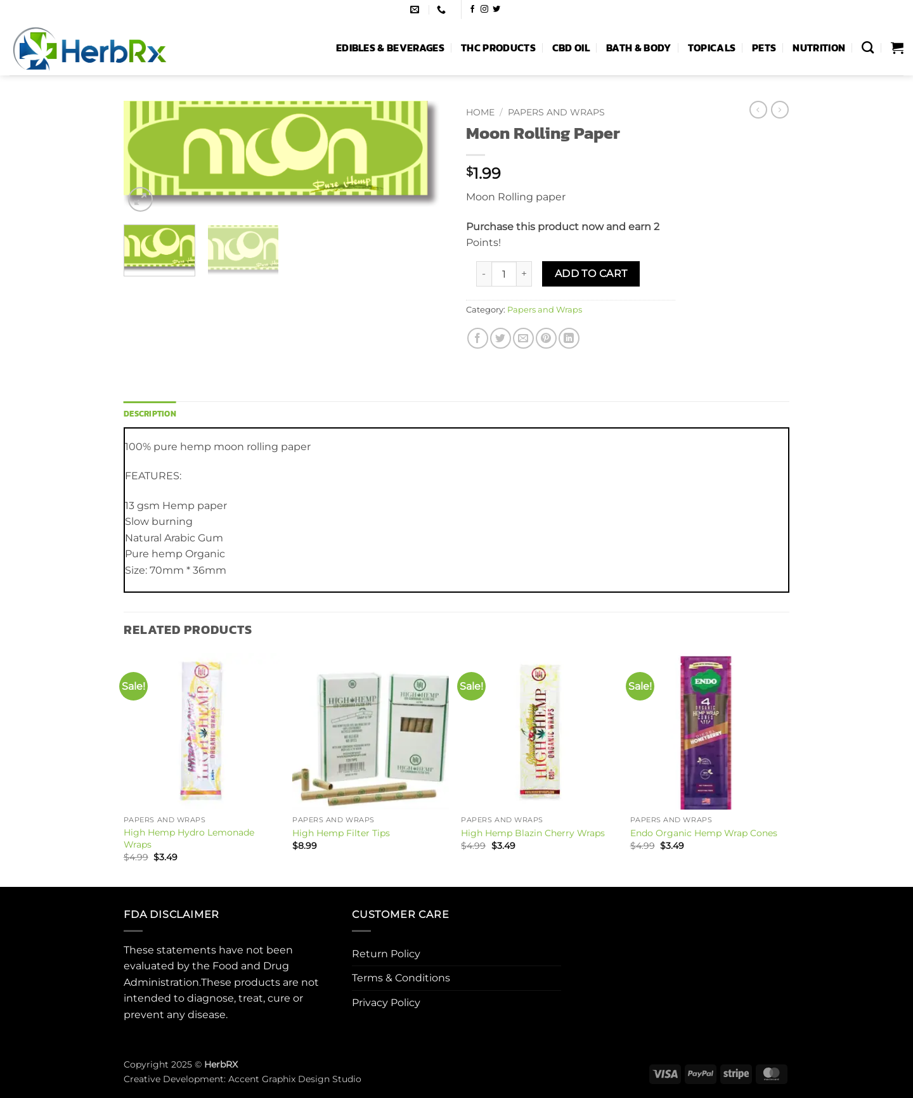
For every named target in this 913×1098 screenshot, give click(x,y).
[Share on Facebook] (477, 338)
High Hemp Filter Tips (341, 833)
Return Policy (386, 954)
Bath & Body (638, 47)
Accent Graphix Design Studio (294, 1079)
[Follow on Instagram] (484, 9)
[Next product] (758, 110)
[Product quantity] (504, 274)
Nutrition (819, 47)
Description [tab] (150, 414)
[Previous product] (780, 110)
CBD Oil (571, 47)
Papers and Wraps (556, 112)
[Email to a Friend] (523, 338)
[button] (897, 47)
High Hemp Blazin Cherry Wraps (533, 833)
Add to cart (591, 274)
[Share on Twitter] (500, 338)
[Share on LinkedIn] (569, 338)
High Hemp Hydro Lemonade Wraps (189, 838)
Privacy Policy (386, 1003)
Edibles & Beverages (390, 47)
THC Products (498, 47)
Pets (764, 47)
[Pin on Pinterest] (546, 338)
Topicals (712, 47)
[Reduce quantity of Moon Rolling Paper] (483, 274)
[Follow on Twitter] (496, 9)
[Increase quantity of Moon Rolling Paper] (524, 274)
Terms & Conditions (401, 978)
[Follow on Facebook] (472, 9)
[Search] (868, 47)
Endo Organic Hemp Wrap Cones (703, 833)
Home (480, 112)
